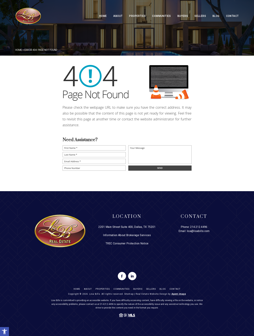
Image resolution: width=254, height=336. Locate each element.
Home (103, 16)
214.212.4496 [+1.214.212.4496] (198, 227)
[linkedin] (132, 276)
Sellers (200, 16)
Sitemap (128, 294)
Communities (161, 16)
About (118, 16)
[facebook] (122, 276)
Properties (137, 16)
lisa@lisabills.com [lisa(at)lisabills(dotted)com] (198, 231)
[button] (4, 331)
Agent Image (178, 294)
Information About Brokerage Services (127, 235)
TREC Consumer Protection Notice (127, 243)
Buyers (182, 16)
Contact (232, 16)
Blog (216, 16)
